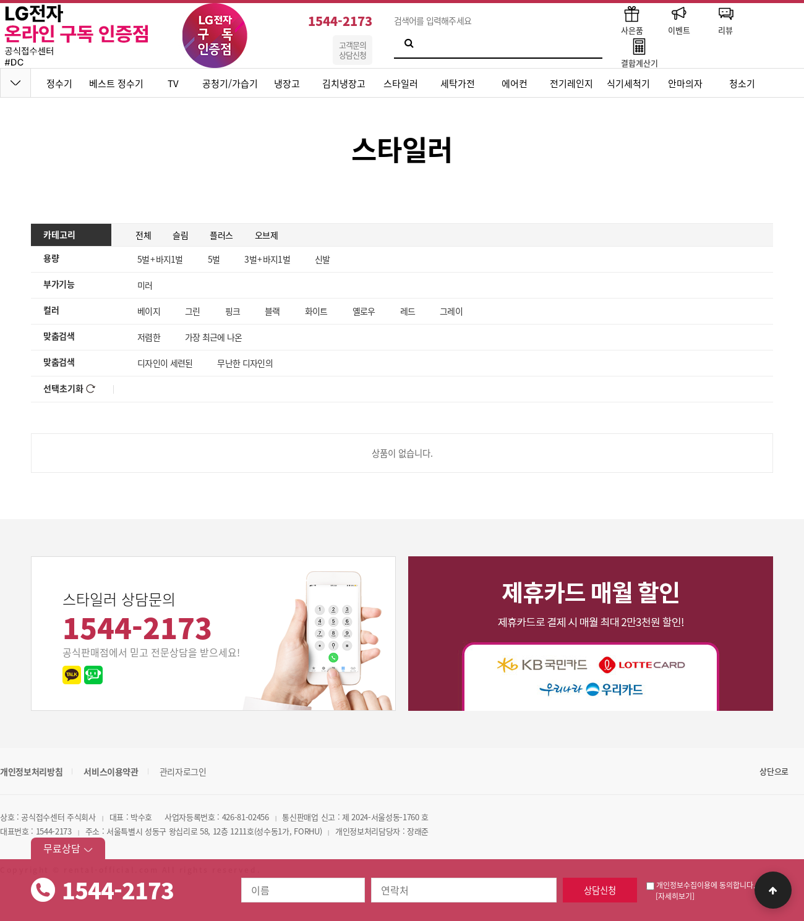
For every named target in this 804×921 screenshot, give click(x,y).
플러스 (221, 235)
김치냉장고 (344, 83)
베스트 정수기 (116, 83)
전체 (143, 235)
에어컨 (515, 83)
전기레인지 (571, 83)
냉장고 (287, 83)
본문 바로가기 (0, 0)
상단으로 (774, 771)
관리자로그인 (183, 771)
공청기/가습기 (230, 83)
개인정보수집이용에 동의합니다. (700, 885)
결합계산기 (639, 52)
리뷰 (725, 19)
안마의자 (685, 83)
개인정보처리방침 (31, 771)
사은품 (632, 19)
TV (173, 83)
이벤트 (679, 19)
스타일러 (400, 83)
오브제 (266, 235)
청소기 (742, 83)
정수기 (59, 83)
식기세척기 (628, 83)
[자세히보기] (675, 896)
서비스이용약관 (111, 771)
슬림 (180, 235)
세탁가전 (457, 83)
